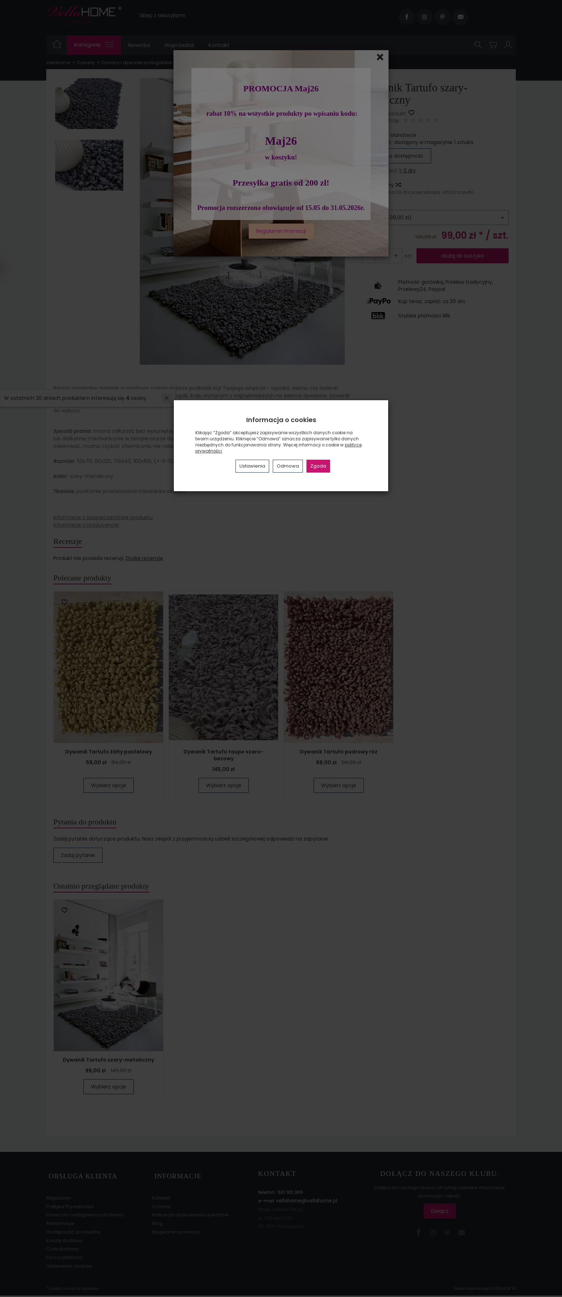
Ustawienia (252, 466)
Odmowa (288, 466)
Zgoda (318, 466)
